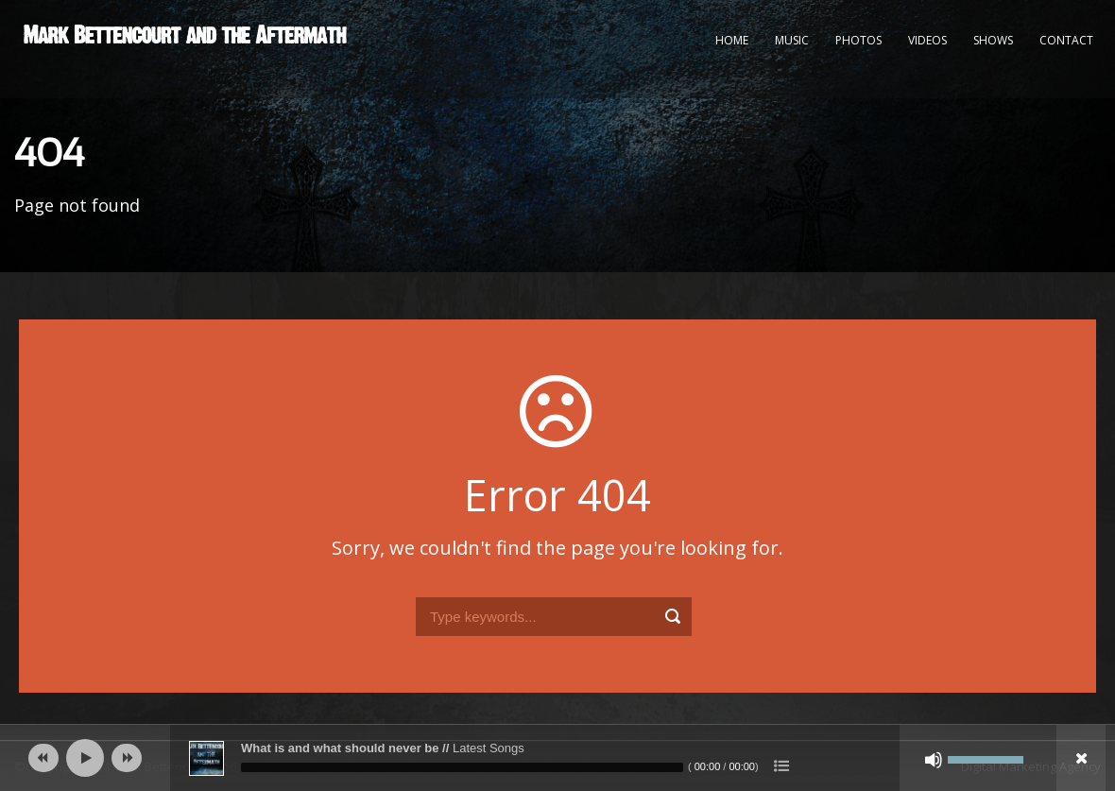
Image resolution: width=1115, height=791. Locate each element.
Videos (927, 40)
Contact (1066, 40)
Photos (858, 40)
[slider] (462, 767)
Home (731, 40)
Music (792, 40)
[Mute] (933, 759)
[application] (557, 758)
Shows (993, 40)
